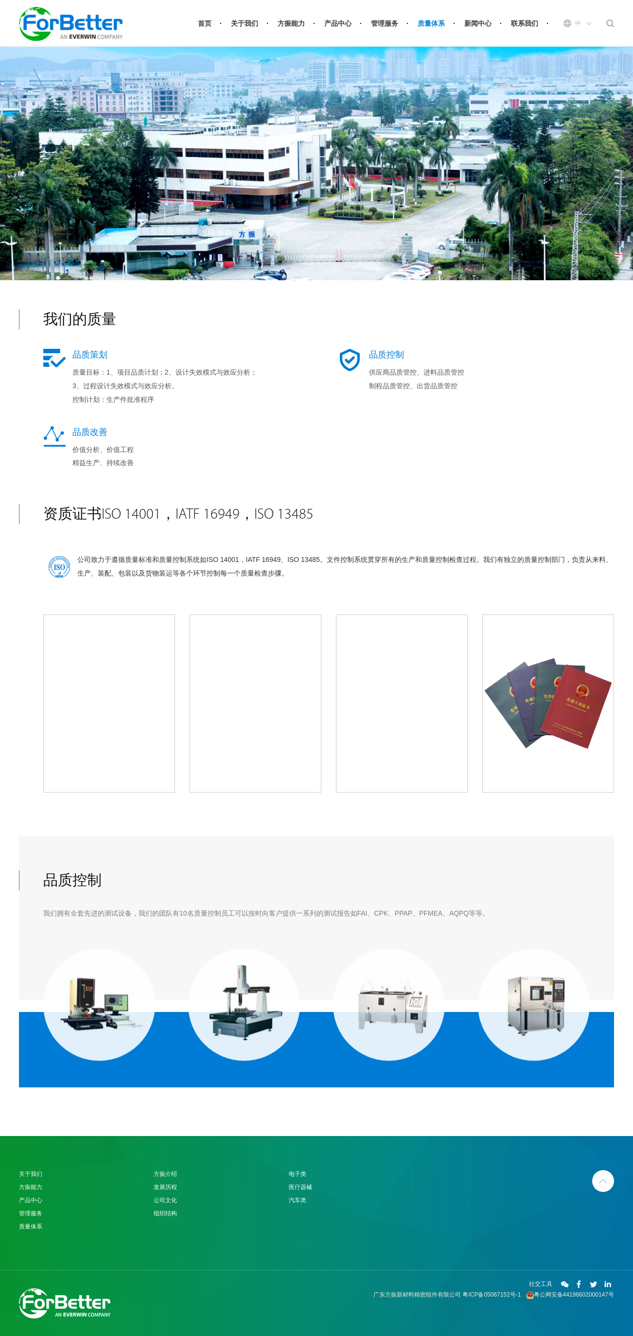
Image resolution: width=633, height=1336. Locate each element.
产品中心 (338, 23)
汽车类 (297, 1200)
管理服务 (384, 23)
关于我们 (244, 23)
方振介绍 (165, 1174)
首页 (204, 23)
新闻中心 (478, 23)
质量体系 (431, 23)
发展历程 (165, 1187)
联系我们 (524, 23)
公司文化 (165, 1200)
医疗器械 (300, 1187)
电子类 (297, 1174)
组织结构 (165, 1213)
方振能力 (291, 23)
